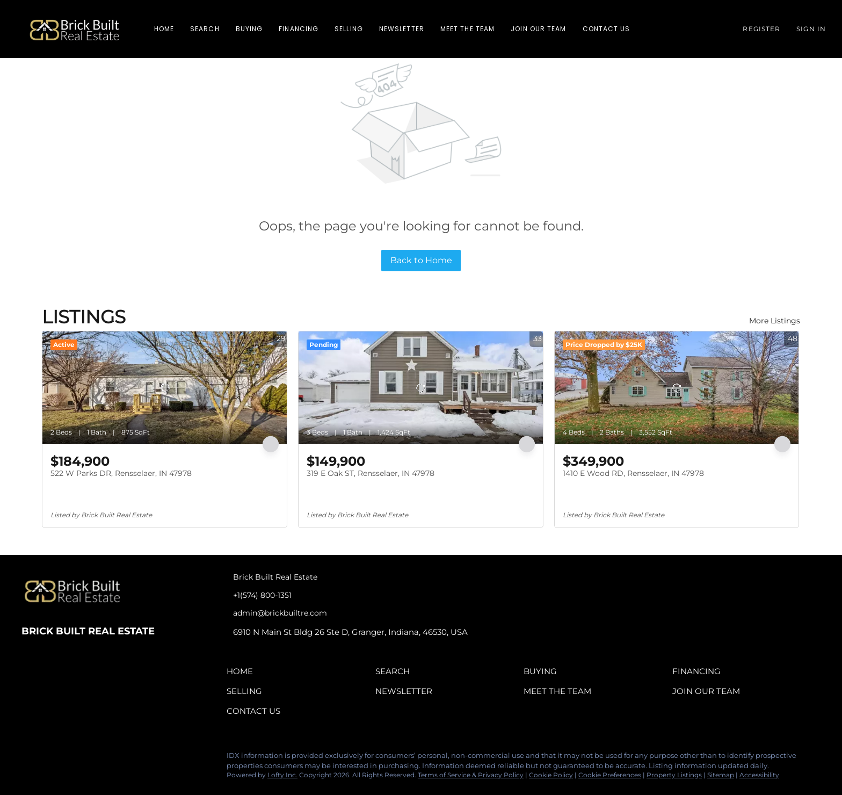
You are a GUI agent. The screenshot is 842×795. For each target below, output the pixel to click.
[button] (74, 29)
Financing (298, 28)
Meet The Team (467, 28)
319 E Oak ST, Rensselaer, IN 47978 (370, 473)
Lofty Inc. (282, 775)
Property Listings (674, 775)
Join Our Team (538, 28)
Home (164, 28)
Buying (249, 28)
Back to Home (421, 260)
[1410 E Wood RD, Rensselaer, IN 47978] (677, 387)
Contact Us (606, 28)
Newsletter (401, 28)
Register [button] (761, 29)
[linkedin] (51, 758)
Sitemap (720, 775)
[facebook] (29, 758)
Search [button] (205, 28)
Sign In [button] (811, 29)
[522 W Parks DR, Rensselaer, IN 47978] (164, 387)
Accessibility (759, 775)
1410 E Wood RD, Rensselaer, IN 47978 (633, 473)
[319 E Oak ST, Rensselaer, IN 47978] (421, 387)
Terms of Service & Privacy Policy (471, 775)
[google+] (115, 758)
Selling (349, 28)
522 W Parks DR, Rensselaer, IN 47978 (121, 473)
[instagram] (72, 758)
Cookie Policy (551, 775)
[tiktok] (94, 758)
